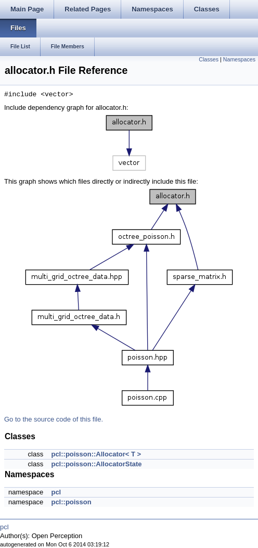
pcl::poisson (71, 502)
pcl (56, 492)
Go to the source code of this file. (53, 419)
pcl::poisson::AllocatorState (96, 464)
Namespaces (239, 59)
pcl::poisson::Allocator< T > (96, 454)
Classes (208, 59)
